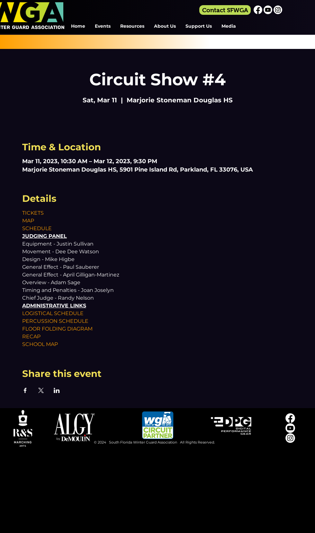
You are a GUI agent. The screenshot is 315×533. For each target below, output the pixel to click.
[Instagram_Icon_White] (278, 9)
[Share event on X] (41, 390)
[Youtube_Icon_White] (268, 9)
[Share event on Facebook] (25, 390)
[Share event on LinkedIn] (57, 390)
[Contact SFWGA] (225, 10)
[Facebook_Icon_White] (258, 9)
